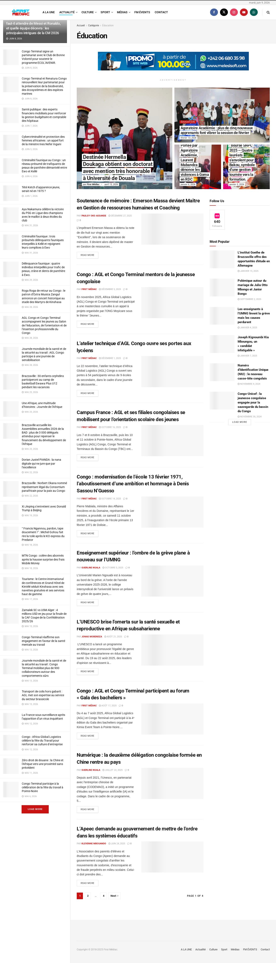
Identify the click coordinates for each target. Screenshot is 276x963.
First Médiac (93, 184)
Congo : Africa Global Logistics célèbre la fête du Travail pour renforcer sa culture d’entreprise (42, 740)
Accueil (81, 25)
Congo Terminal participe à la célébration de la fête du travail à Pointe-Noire (42, 787)
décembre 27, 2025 (120, 215)
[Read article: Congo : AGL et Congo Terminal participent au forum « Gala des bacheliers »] (172, 719)
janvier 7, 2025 (247, 355)
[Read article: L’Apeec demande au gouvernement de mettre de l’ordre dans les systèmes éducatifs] (172, 856)
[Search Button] (268, 12)
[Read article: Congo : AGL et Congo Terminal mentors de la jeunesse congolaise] (172, 302)
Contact (161, 12)
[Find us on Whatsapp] (254, 12)
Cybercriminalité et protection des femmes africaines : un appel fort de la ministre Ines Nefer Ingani (43, 140)
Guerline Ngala (90, 567)
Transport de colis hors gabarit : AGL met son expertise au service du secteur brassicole (43, 695)
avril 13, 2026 (111, 184)
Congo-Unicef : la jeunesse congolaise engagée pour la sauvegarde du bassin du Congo (253, 402)
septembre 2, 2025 (249, 299)
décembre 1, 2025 (110, 358)
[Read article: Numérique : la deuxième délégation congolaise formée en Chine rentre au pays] (172, 783)
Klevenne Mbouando (93, 843)
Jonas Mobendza (91, 636)
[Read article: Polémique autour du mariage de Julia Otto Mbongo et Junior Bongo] (222, 287)
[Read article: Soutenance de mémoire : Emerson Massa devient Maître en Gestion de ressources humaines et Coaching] (172, 229)
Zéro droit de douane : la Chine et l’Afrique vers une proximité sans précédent (42, 764)
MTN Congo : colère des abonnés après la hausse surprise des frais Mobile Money (43, 559)
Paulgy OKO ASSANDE (93, 215)
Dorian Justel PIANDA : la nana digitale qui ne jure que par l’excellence (41, 463)
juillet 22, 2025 (112, 770)
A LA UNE (49, 12)
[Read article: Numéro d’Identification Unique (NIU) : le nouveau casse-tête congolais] (222, 372)
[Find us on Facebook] (214, 12)
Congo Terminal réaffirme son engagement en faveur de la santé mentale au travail (43, 641)
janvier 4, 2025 (247, 327)
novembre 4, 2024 (249, 384)
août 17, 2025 (108, 705)
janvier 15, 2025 (248, 271)
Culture (87, 12)
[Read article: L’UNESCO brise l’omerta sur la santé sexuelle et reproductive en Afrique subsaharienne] (172, 650)
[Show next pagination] (114, 896)
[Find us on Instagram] (234, 12)
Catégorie (93, 25)
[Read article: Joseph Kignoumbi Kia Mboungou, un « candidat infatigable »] (222, 344)
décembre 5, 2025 (110, 289)
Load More (35, 809)
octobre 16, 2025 (110, 427)
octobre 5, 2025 (112, 567)
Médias (122, 12)
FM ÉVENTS (142, 12)
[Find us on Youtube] (244, 12)
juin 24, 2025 (116, 843)
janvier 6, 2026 (188, 184)
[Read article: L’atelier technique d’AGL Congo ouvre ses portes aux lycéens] (172, 371)
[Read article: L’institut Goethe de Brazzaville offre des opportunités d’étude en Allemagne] (222, 259)
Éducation (108, 25)
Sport (105, 12)
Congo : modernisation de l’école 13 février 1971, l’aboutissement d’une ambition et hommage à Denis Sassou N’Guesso (133, 484)
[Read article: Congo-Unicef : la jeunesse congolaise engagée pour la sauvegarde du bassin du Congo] (222, 401)
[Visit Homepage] (20, 12)
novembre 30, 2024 (249, 416)
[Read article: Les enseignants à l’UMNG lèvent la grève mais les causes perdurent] (222, 316)
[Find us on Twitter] (224, 12)
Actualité (67, 12)
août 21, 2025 (113, 636)
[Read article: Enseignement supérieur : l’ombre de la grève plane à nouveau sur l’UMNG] (172, 581)
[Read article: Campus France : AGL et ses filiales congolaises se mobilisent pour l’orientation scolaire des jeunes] (172, 440)
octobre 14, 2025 (110, 498)
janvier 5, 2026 (236, 184)
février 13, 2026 (188, 138)
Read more (89, 254)
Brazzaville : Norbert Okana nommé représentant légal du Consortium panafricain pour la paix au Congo (44, 486)
